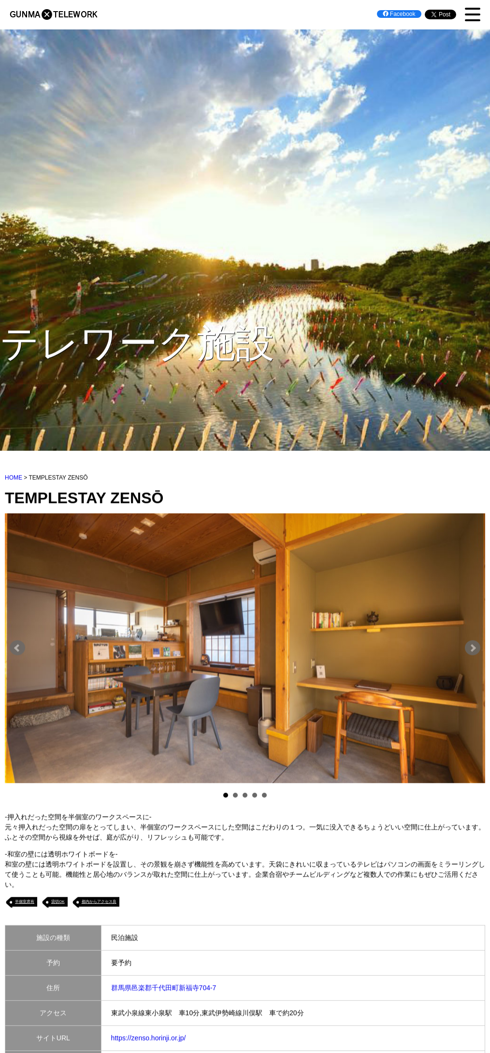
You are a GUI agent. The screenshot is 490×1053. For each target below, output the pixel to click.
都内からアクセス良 (99, 902)
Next (472, 649)
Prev (17, 649)
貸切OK (58, 902)
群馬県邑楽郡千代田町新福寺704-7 (163, 988)
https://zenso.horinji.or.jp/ (148, 1038)
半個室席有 (24, 902)
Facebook (399, 14)
